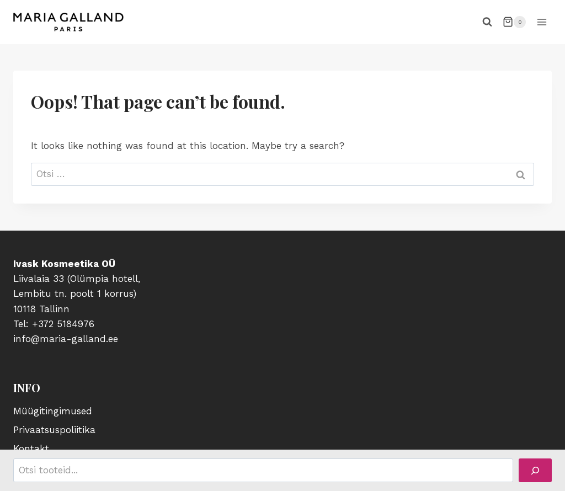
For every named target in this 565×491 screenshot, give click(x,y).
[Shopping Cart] (514, 22)
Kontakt (31, 448)
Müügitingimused (52, 411)
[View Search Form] (487, 22)
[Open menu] (541, 21)
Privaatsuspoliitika (54, 429)
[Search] (535, 470)
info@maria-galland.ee (65, 338)
